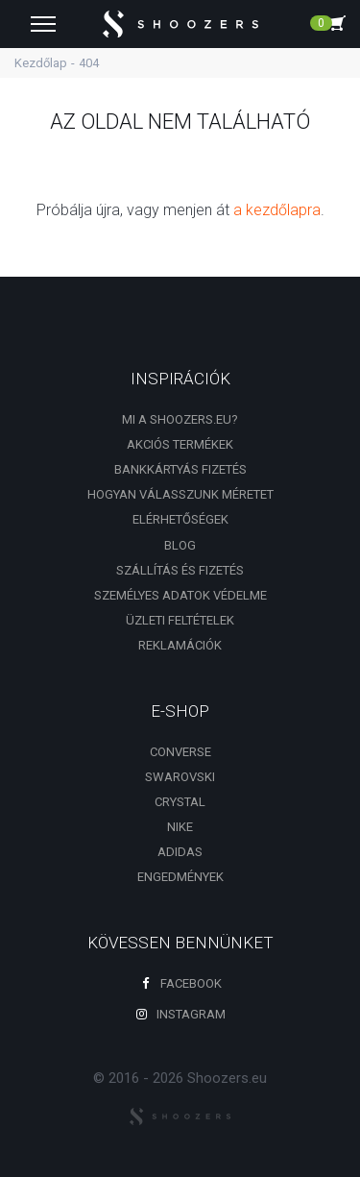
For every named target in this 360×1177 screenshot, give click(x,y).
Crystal (180, 802)
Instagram (180, 1014)
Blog (180, 545)
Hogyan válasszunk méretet (180, 494)
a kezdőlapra (277, 210)
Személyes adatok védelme (180, 595)
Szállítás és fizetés (180, 570)
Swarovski (180, 777)
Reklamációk (180, 645)
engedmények (180, 877)
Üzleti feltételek (180, 620)
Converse (180, 752)
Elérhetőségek (180, 519)
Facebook (180, 983)
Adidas (180, 852)
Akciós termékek (180, 444)
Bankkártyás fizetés (180, 469)
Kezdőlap (40, 63)
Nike (180, 827)
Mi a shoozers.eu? (180, 419)
